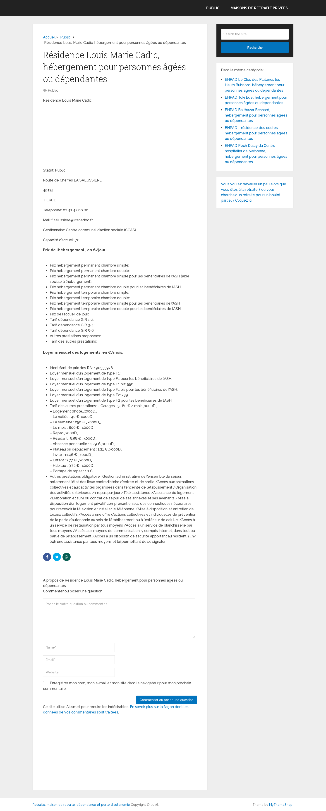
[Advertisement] (77, 136)
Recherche (255, 47)
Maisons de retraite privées (259, 8)
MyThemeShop (280, 804)
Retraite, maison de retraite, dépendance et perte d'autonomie (81, 804)
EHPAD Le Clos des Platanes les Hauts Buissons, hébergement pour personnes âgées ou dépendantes (254, 85)
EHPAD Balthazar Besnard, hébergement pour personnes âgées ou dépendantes (256, 115)
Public (212, 8)
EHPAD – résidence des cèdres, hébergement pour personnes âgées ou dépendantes (256, 133)
